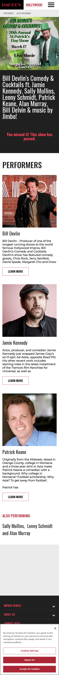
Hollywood (34, 4)
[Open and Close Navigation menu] (53, 5)
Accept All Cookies (29, 669)
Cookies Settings (29, 650)
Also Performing (24, 13)
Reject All (29, 660)
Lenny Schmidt (40, 525)
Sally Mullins (13, 525)
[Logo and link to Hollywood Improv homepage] (12, 5)
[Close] (55, 628)
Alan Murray (20, 533)
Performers (8, 13)
